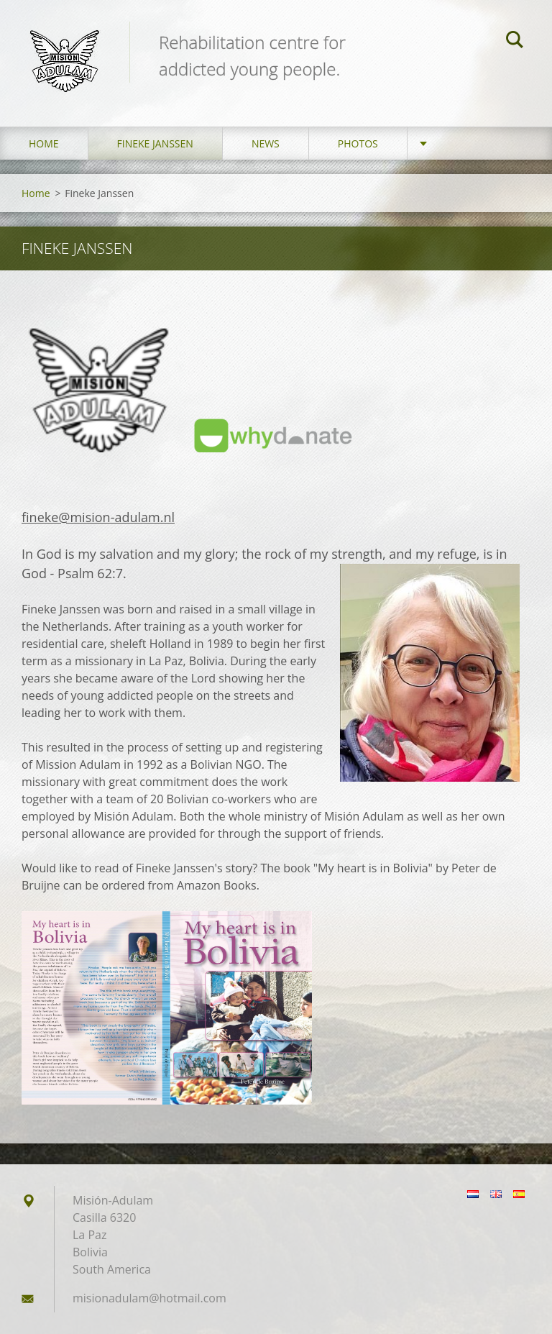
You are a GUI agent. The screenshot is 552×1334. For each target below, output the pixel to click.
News (266, 143)
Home (44, 143)
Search (514, 42)
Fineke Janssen (155, 143)
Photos (358, 143)
